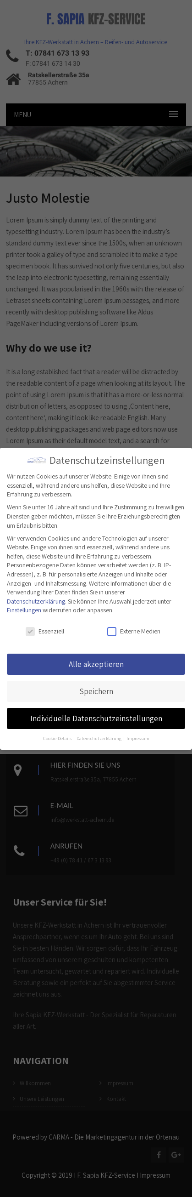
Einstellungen (24, 610)
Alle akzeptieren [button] (96, 664)
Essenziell (45, 631)
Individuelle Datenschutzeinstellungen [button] (96, 718)
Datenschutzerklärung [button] (99, 738)
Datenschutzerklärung (36, 601)
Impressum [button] (137, 738)
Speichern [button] (96, 691)
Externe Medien (133, 631)
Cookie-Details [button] (57, 738)
